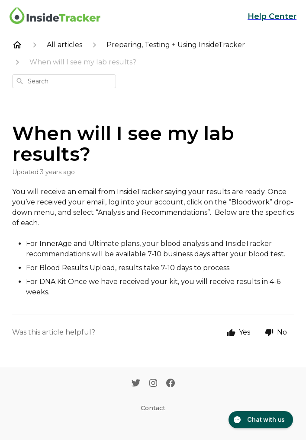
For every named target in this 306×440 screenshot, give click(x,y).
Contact (153, 408)
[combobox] (64, 81)
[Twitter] (136, 384)
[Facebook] (170, 384)
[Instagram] (153, 384)
